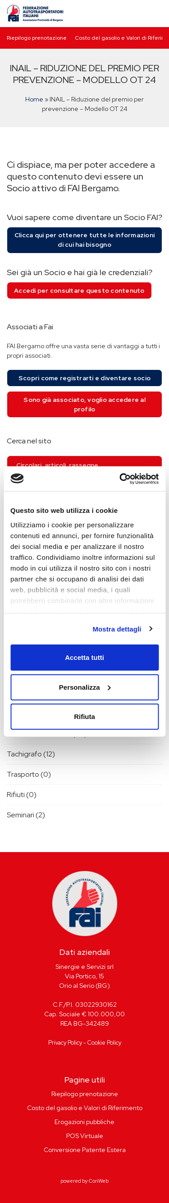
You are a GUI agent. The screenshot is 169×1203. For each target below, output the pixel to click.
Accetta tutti (84, 657)
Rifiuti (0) (22, 794)
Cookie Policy (104, 1042)
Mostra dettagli (116, 628)
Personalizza (85, 687)
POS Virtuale (84, 1136)
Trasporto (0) (29, 774)
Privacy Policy (65, 1042)
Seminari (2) (26, 815)
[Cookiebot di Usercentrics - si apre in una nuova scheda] (120, 478)
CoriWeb (99, 1181)
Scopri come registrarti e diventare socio (84, 378)
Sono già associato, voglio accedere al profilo (84, 404)
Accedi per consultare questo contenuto (79, 290)
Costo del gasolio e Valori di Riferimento (84, 1108)
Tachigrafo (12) (31, 754)
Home (34, 99)
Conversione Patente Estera (85, 1150)
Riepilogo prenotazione (37, 37)
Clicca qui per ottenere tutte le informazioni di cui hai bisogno (84, 240)
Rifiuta (84, 716)
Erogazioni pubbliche (84, 1122)
